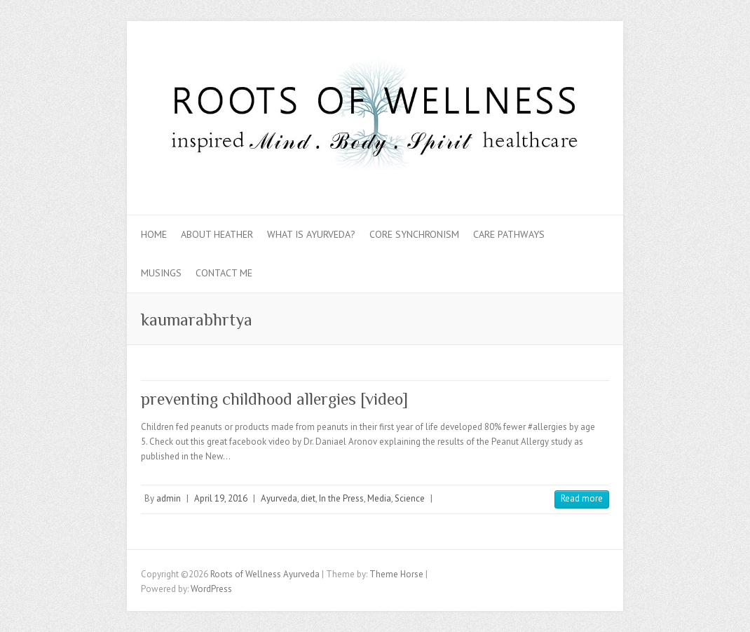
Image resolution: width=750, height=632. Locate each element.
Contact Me (224, 273)
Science (410, 498)
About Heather (217, 234)
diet (308, 498)
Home (154, 234)
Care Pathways (509, 234)
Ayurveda (279, 498)
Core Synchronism (414, 234)
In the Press (341, 498)
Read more (582, 498)
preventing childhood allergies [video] (274, 398)
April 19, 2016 (220, 498)
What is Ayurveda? (311, 234)
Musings (161, 273)
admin (168, 498)
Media (379, 498)
